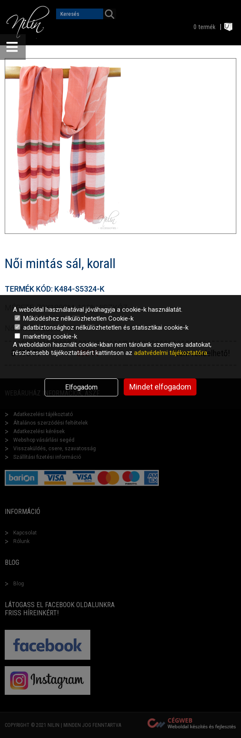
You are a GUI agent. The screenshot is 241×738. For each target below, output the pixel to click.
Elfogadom (81, 387)
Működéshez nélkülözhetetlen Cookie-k (74, 318)
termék (207, 27)
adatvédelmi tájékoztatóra (170, 353)
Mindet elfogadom (160, 386)
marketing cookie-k (46, 336)
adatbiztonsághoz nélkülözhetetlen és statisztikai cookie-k (101, 327)
